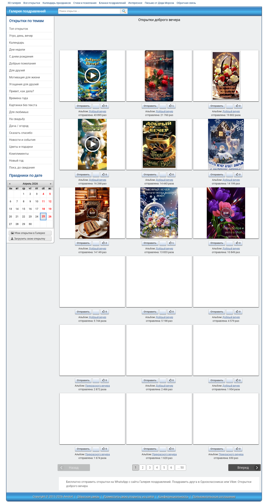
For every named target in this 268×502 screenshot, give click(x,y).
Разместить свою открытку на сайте (129, 496)
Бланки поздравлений (112, 2)
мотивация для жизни (24, 77)
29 (23, 224)
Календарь (16, 42)
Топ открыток (18, 28)
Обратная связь (186, 2)
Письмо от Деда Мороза (159, 2)
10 (36, 201)
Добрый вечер (97, 111)
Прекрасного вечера (97, 385)
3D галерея (14, 2)
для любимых (19, 112)
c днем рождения (21, 56)
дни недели (17, 49)
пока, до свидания (22, 167)
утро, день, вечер (21, 35)
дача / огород (19, 126)
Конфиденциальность (173, 496)
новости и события (22, 140)
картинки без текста (23, 105)
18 (43, 208)
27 (10, 224)
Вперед (243, 467)
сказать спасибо (20, 133)
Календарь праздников (57, 2)
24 (36, 216)
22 (23, 216)
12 (49, 201)
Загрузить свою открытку (28, 238)
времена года (18, 98)
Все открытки (31, 2)
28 (17, 224)
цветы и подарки (21, 146)
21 (17, 216)
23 (30, 216)
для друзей (17, 70)
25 (43, 216)
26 (49, 216)
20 (10, 216)
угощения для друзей (24, 84)
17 (36, 208)
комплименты (19, 153)
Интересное (135, 2)
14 (17, 208)
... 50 (181, 467)
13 (10, 208)
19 (49, 208)
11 (43, 201)
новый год (16, 160)
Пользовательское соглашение (214, 496)
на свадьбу (17, 119)
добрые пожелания (22, 63)
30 (30, 224)
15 (23, 208)
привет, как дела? (21, 91)
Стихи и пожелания (85, 2)
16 (30, 208)
